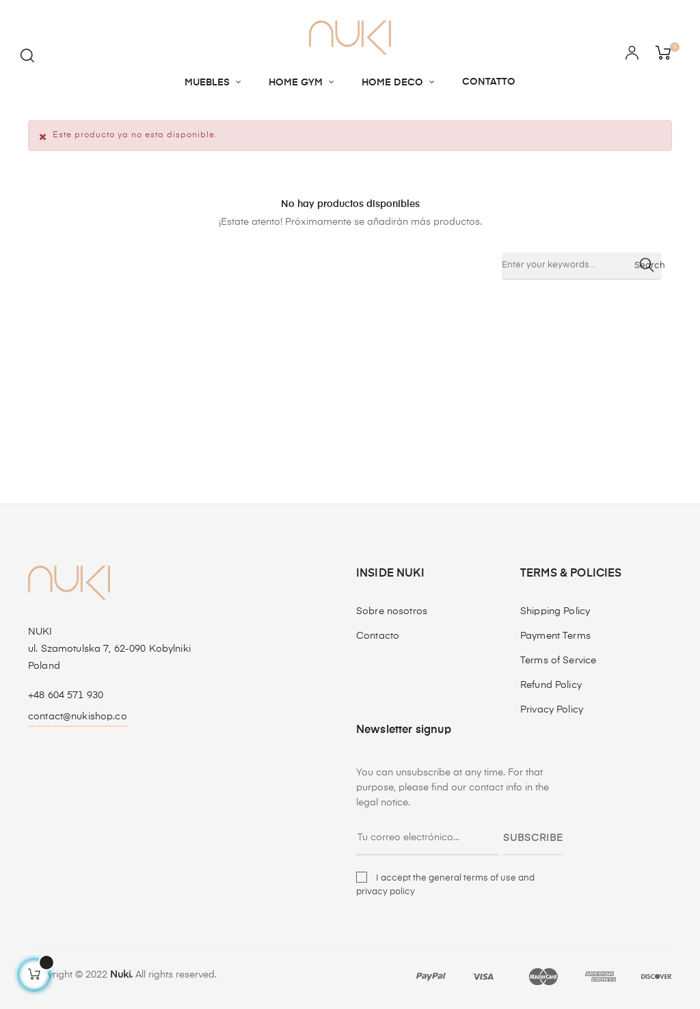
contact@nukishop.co (77, 716)
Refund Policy (551, 685)
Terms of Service (558, 660)
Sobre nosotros (391, 611)
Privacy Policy (551, 710)
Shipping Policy (555, 611)
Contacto (377, 636)
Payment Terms (555, 636)
